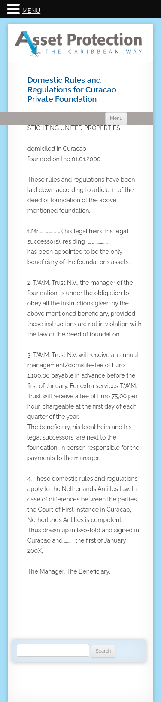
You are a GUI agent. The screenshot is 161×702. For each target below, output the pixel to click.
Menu (116, 118)
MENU (31, 10)
